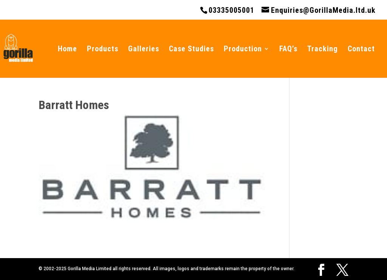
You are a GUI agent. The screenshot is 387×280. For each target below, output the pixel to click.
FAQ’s (288, 49)
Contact (361, 49)
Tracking (322, 49)
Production (243, 49)
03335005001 (231, 10)
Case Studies (191, 49)
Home (67, 49)
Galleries (143, 49)
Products (102, 49)
